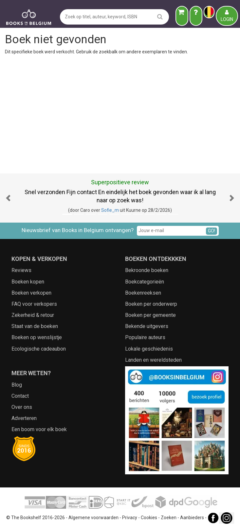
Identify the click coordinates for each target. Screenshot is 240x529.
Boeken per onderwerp (151, 304)
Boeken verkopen (31, 293)
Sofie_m (110, 210)
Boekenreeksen (143, 293)
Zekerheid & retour (32, 315)
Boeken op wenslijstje (36, 337)
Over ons (21, 407)
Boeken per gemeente (150, 315)
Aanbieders (192, 517)
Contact (20, 396)
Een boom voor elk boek (39, 429)
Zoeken (168, 517)
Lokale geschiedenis (149, 349)
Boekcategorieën (144, 282)
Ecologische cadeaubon (38, 349)
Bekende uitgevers (146, 326)
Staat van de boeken (34, 326)
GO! (211, 230)
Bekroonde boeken (146, 270)
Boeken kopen (27, 282)
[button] (8, 198)
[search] (160, 16)
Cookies (149, 517)
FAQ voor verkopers (34, 304)
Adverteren (24, 418)
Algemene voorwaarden (93, 517)
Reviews (21, 270)
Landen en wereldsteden (153, 360)
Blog (16, 385)
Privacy (129, 517)
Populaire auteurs (145, 337)
